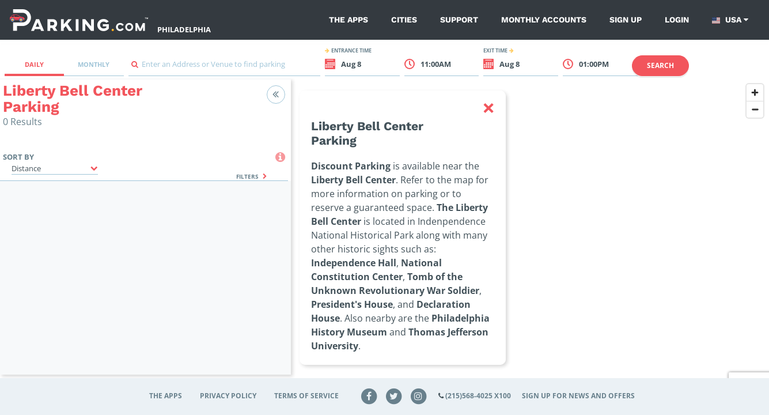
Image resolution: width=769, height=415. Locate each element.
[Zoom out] (755, 109)
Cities (404, 19)
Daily (34, 64)
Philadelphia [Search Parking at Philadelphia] (184, 29)
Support (459, 19)
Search (660, 65)
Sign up (625, 19)
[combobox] (224, 67)
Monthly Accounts (543, 19)
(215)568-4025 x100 (478, 396)
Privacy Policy (228, 396)
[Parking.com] (79, 20)
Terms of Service (306, 396)
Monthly (93, 64)
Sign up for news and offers (578, 396)
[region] (530, 234)
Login (677, 19)
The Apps (348, 19)
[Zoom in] (755, 92)
